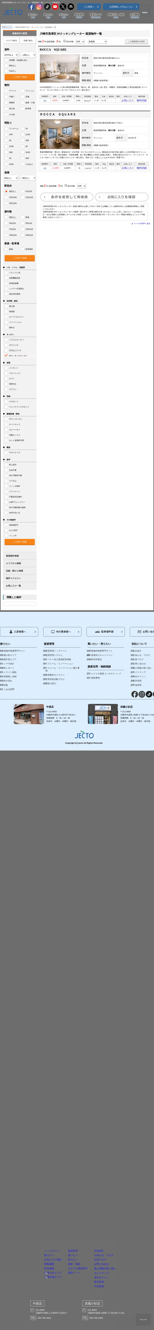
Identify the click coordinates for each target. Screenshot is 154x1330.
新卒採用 (118, 1273)
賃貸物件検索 (12, 556)
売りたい (63, 16)
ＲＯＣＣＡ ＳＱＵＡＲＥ (58, 115)
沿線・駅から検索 (14, 571)
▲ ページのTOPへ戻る (140, 225)
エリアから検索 (13, 563)
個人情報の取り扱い (128, 1247)
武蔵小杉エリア (35, 1252)
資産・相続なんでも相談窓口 (79, 1240)
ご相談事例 (94, 678)
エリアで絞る (11, 40)
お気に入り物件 (35, 1229)
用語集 (5, 685)
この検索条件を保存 (136, 41)
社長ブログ (120, 1229)
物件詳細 (141, 101)
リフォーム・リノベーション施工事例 (62, 669)
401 (45, 169)
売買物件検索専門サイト (101, 651)
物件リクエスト (13, 578)
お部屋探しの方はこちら (121, 6)
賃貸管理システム (53, 655)
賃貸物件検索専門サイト (13, 651)
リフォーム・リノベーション (59, 663)
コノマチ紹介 (8, 663)
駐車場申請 (104, 631)
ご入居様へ (89, 6)
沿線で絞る (28, 40)
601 (45, 101)
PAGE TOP (143, 1319)
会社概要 (134, 16)
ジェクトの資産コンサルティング (105, 673)
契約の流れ (7, 680)
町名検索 (29, 1247)
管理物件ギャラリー (55, 675)
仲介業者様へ (61, 631)
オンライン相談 (9, 672)
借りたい (32, 16)
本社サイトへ (122, 1265)
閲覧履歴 (29, 1238)
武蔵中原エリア (35, 1258)
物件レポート (8, 668)
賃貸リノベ (96, 16)
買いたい (48, 16)
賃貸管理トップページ (56, 651)
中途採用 (118, 1282)
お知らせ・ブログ (126, 1220)
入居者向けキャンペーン (101, 655)
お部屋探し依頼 (9, 676)
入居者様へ (18, 631)
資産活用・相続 (116, 16)
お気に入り (128, 101)
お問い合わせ (122, 1238)
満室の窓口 (50, 683)
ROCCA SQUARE (53, 49)
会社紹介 (118, 1212)
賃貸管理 (79, 16)
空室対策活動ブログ (55, 679)
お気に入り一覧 (13, 585)
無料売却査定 (95, 659)
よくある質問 (8, 689)
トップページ (33, 1212)
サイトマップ (122, 1256)
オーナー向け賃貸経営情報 (58, 659)
